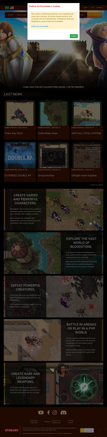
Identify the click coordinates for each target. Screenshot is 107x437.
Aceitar (73, 36)
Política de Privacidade (39, 26)
